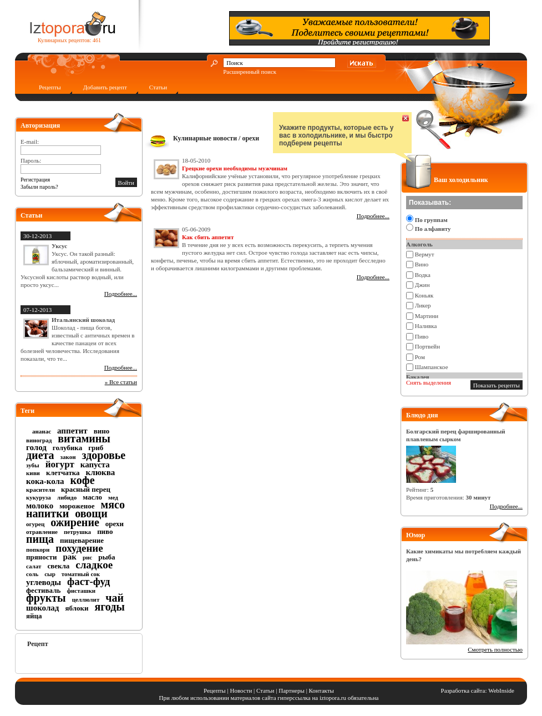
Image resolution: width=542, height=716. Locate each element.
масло (92, 497)
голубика (67, 447)
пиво (105, 531)
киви (33, 473)
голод (36, 447)
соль (32, 574)
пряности (41, 557)
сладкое (94, 565)
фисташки (81, 590)
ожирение (74, 522)
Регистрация (35, 180)
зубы (32, 465)
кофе (82, 480)
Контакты (321, 690)
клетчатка (63, 472)
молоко (39, 505)
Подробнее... (120, 293)
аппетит (72, 430)
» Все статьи (121, 382)
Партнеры (291, 690)
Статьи (158, 87)
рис (87, 557)
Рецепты (50, 87)
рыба (106, 557)
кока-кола (45, 481)
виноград (39, 440)
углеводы (43, 582)
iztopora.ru (333, 697)
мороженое (76, 506)
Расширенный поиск (249, 71)
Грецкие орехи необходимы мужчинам (234, 168)
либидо (67, 497)
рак (70, 556)
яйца (34, 616)
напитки (47, 513)
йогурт (59, 464)
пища (40, 539)
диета (40, 455)
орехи (114, 524)
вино (102, 431)
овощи (91, 513)
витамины (84, 438)
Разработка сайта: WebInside (477, 690)
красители (40, 489)
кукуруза (38, 497)
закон (68, 456)
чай (114, 598)
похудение (79, 548)
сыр (49, 574)
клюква (100, 472)
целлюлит (86, 599)
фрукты (46, 598)
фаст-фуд (88, 581)
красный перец (85, 489)
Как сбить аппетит (208, 237)
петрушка (77, 531)
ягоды (109, 607)
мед (113, 497)
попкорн (37, 549)
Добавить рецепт (105, 87)
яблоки (76, 608)
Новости (241, 690)
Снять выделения (428, 382)
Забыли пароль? (39, 187)
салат (33, 566)
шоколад (42, 607)
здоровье (104, 455)
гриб (95, 447)
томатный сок (81, 574)
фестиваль (43, 590)
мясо (113, 504)
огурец (35, 524)
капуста (95, 464)
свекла (58, 566)
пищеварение (82, 540)
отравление (42, 531)
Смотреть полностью (495, 649)
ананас (41, 431)
